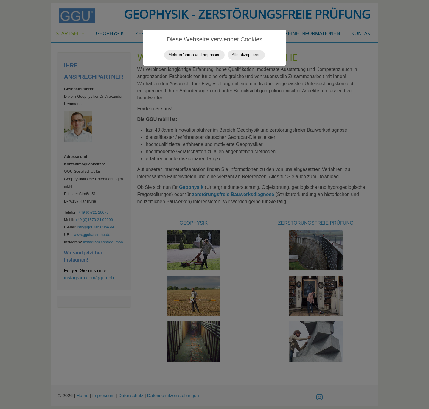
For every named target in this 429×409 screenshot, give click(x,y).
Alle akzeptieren (246, 54)
